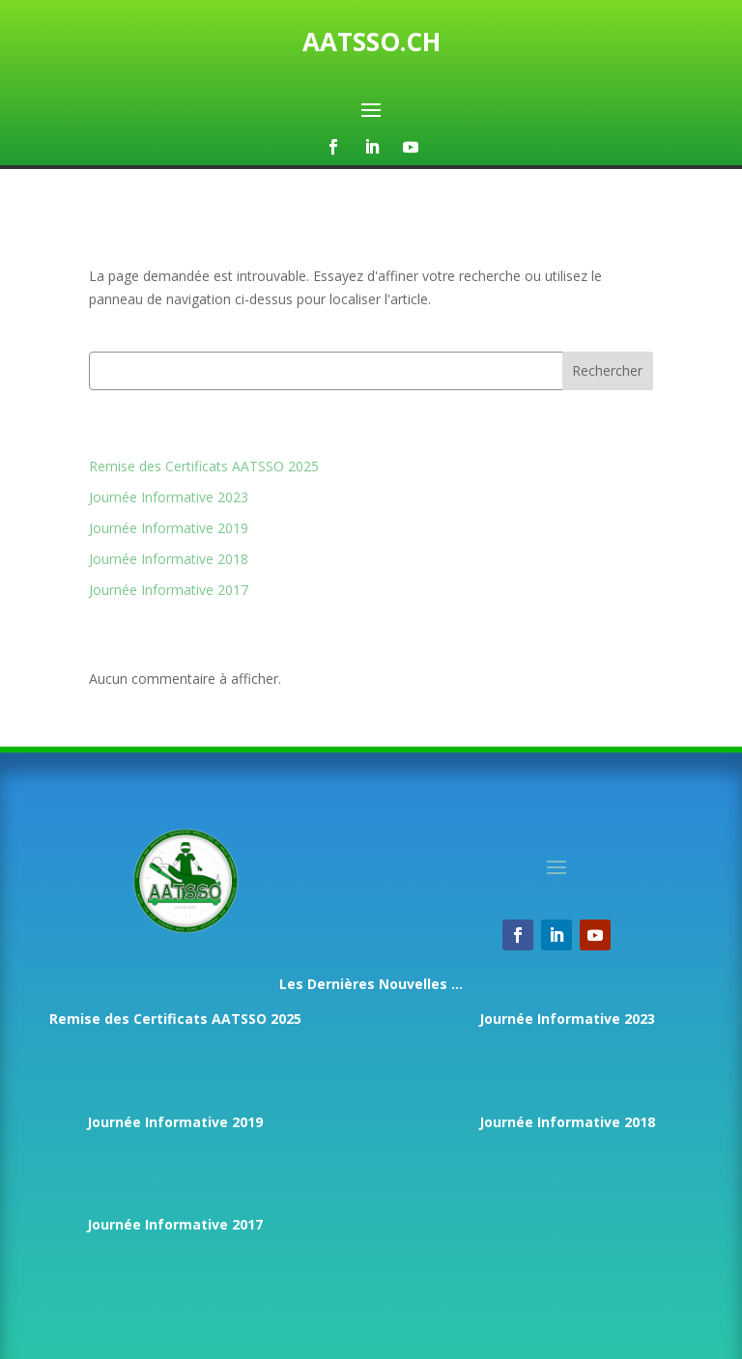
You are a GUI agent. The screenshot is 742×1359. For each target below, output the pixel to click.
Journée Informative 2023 (168, 497)
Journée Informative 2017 (168, 589)
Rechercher (607, 370)
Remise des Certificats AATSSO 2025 (204, 466)
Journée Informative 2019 (168, 528)
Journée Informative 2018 (168, 559)
